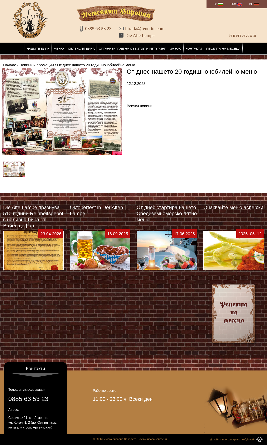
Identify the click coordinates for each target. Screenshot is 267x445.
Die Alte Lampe (140, 35)
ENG (233, 4)
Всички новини (139, 106)
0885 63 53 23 (98, 28)
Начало (9, 65)
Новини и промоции (36, 65)
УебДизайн (252, 439)
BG (215, 4)
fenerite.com (242, 35)
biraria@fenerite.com (142, 28)
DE (251, 4)
